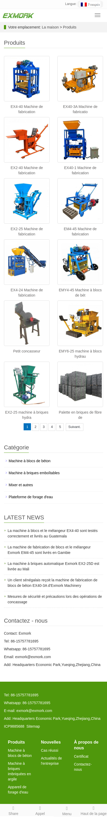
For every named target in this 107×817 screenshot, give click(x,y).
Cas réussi (49, 750)
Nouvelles (51, 742)
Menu (67, 810)
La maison (50, 27)
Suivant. (74, 427)
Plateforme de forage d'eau (31, 497)
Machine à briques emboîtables (34, 473)
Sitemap (33, 726)
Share (13, 810)
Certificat (81, 756)
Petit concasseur (26, 351)
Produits (69, 27)
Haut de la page (93, 810)
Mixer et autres (21, 485)
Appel (40, 810)
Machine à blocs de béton (30, 461)
